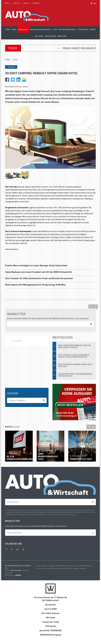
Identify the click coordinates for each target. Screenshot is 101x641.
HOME (6, 3)
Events (50, 568)
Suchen (62, 36)
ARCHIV (26, 3)
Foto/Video (42, 568)
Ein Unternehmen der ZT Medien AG (50, 597)
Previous (90, 306)
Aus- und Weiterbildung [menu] (84, 566)
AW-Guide (57, 568)
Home (40, 566)
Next (95, 306)
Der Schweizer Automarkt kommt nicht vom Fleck (75, 365)
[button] (23, 29)
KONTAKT (36, 3)
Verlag (76, 568)
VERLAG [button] (17, 3)
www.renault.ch (11, 249)
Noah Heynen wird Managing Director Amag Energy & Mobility (74, 346)
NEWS (15, 59)
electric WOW (67, 568)
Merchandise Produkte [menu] (66, 566)
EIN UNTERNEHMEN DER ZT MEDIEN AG (18, 566)
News (46, 566)
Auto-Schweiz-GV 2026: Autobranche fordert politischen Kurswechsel (73, 356)
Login (94, 3)
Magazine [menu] (53, 566)
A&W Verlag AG (16, 570)
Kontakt (83, 568)
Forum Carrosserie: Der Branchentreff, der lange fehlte (75, 375)
